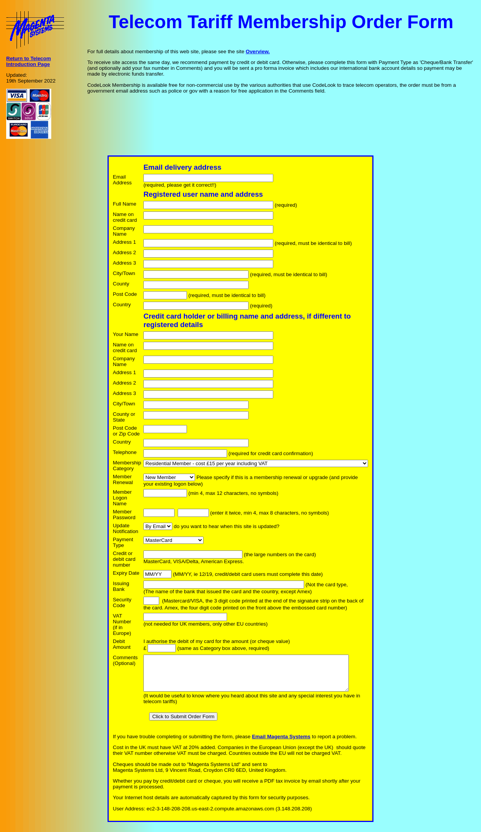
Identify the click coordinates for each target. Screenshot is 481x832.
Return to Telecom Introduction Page (28, 61)
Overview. (258, 51)
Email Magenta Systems (278, 743)
